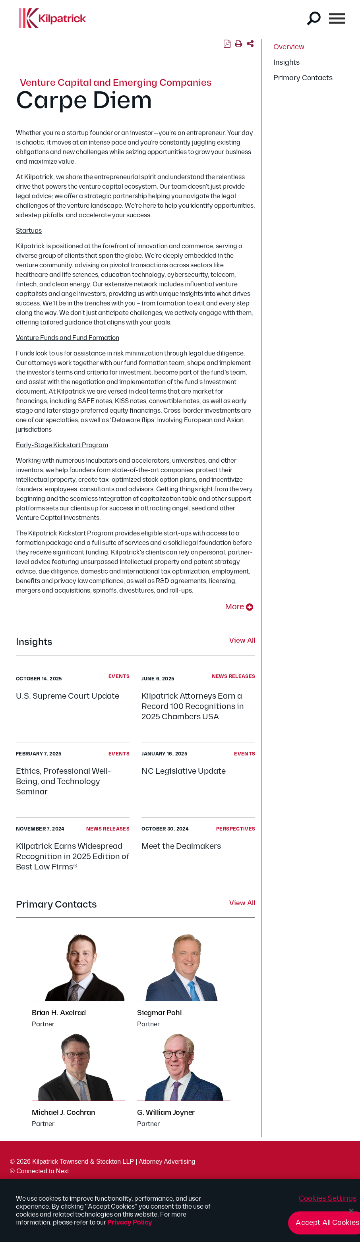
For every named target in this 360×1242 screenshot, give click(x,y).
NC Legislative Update (185, 771)
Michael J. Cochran (63, 1113)
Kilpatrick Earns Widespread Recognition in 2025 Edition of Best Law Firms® (72, 857)
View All (242, 641)
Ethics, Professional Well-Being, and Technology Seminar (63, 782)
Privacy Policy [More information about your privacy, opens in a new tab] (129, 1226)
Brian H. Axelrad (59, 1013)
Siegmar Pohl (159, 1013)
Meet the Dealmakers (181, 846)
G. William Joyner (166, 1113)
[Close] (351, 1214)
